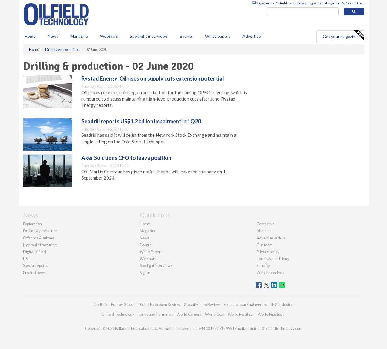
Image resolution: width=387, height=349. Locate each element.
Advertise (251, 36)
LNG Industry (281, 304)
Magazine (79, 36)
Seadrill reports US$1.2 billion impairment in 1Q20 (141, 121)
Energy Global (123, 304)
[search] (303, 11)
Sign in (332, 3)
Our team (265, 244)
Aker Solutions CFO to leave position (126, 157)
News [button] (53, 36)
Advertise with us (271, 238)
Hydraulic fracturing (40, 244)
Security (263, 265)
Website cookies (270, 272)
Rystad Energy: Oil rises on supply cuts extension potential (152, 78)
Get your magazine (343, 36)
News (144, 238)
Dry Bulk (100, 304)
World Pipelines (271, 314)
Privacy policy (268, 251)
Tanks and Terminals (155, 314)
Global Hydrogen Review (159, 304)
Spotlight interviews (149, 36)
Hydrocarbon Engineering (245, 304)
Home (30, 36)
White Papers (151, 251)
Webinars (109, 36)
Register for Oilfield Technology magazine (286, 3)
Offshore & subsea (38, 238)
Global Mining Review (202, 304)
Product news (34, 272)
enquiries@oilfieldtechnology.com (273, 328)
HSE (26, 258)
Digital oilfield (34, 251)
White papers (217, 36)
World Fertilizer (241, 314)
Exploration (32, 223)
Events (186, 36)
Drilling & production (40, 230)
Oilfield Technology (117, 314)
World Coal (214, 314)
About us (264, 230)
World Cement (189, 314)
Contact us (352, 3)
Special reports (35, 265)
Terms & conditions (273, 258)
